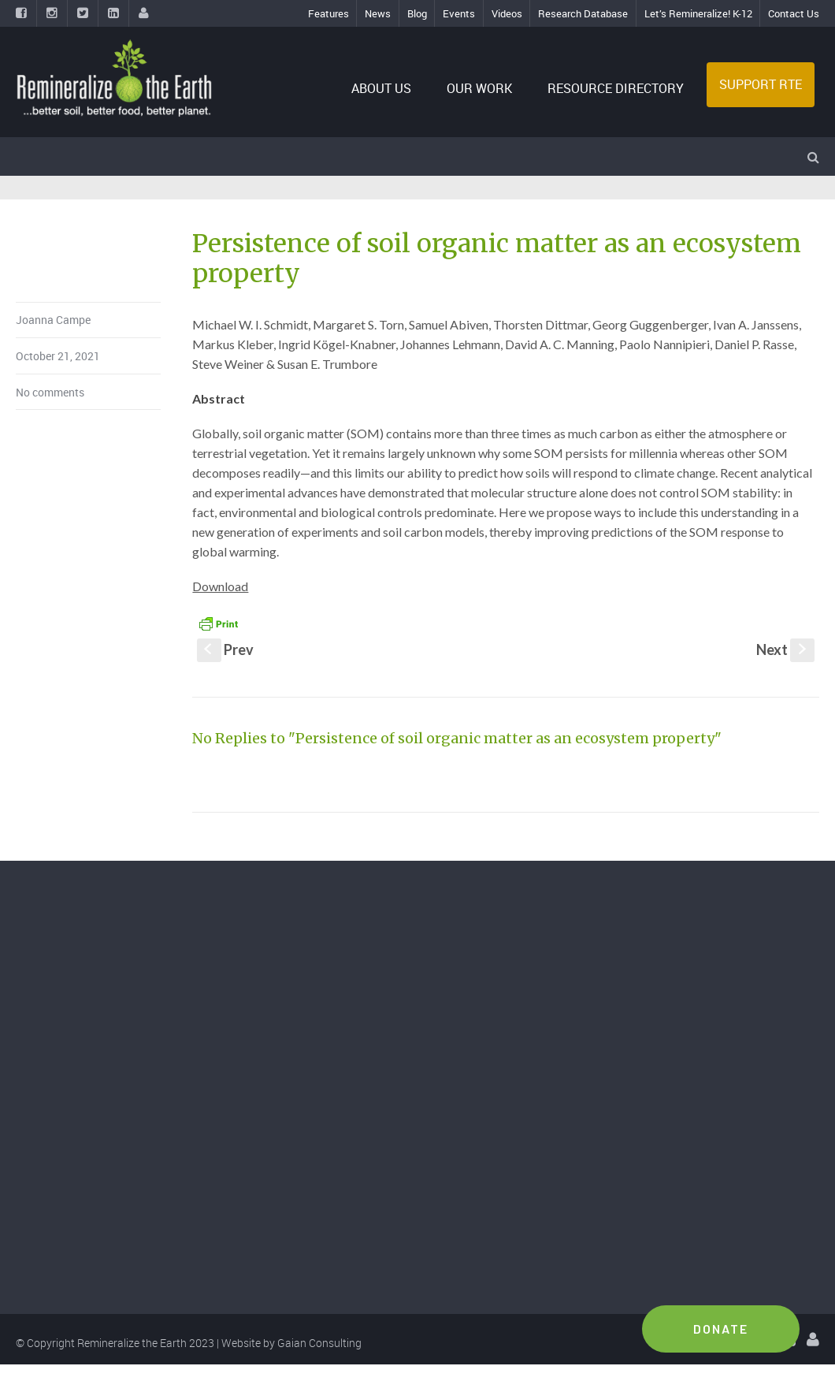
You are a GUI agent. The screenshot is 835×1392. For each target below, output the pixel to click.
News (378, 13)
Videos (507, 13)
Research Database (583, 13)
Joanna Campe (53, 319)
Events (459, 13)
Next (785, 649)
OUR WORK (479, 88)
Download (220, 586)
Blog (417, 13)
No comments (50, 392)
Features (328, 13)
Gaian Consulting (319, 1342)
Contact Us (793, 13)
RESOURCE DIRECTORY (615, 88)
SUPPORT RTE (760, 84)
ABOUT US (381, 88)
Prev (225, 649)
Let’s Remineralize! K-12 (698, 13)
